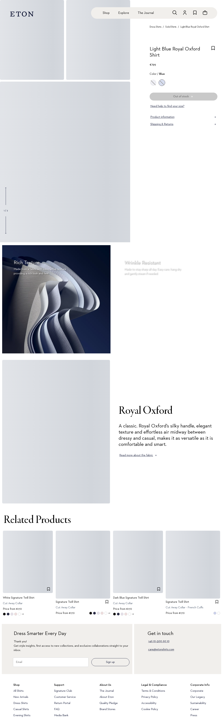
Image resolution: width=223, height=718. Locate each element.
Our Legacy (197, 697)
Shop (106, 13)
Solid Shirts (170, 27)
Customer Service (65, 697)
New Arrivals (20, 697)
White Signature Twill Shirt (18, 597)
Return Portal (62, 703)
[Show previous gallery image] (5, 196)
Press (193, 715)
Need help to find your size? (167, 106)
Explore (123, 13)
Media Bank (61, 715)
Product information (183, 117)
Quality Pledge (109, 703)
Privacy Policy (149, 697)
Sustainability (198, 703)
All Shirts (18, 691)
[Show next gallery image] (5, 225)
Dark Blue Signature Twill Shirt (131, 597)
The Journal (146, 13)
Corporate (196, 691)
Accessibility (148, 703)
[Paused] (214, 346)
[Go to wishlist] (195, 12)
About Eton (107, 697)
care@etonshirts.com (161, 649)
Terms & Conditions (153, 691)
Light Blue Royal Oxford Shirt (194, 27)
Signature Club (63, 691)
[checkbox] (213, 53)
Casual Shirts (21, 709)
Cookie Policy (149, 709)
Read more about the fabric (138, 455)
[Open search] (175, 12)
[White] (153, 83)
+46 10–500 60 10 (158, 641)
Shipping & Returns (183, 124)
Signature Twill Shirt (67, 602)
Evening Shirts (21, 715)
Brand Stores (107, 709)
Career (194, 709)
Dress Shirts (156, 27)
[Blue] (162, 83)
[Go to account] (185, 12)
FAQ (56, 709)
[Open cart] (205, 12)
